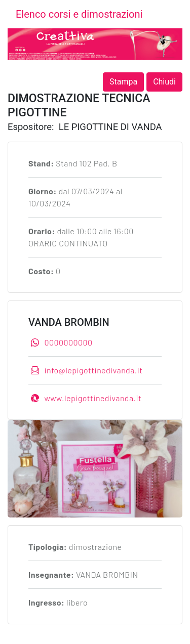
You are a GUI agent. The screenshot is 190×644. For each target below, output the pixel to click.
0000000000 (61, 342)
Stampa (123, 82)
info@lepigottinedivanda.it (87, 370)
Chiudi (164, 82)
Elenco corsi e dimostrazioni (79, 14)
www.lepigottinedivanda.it (86, 398)
